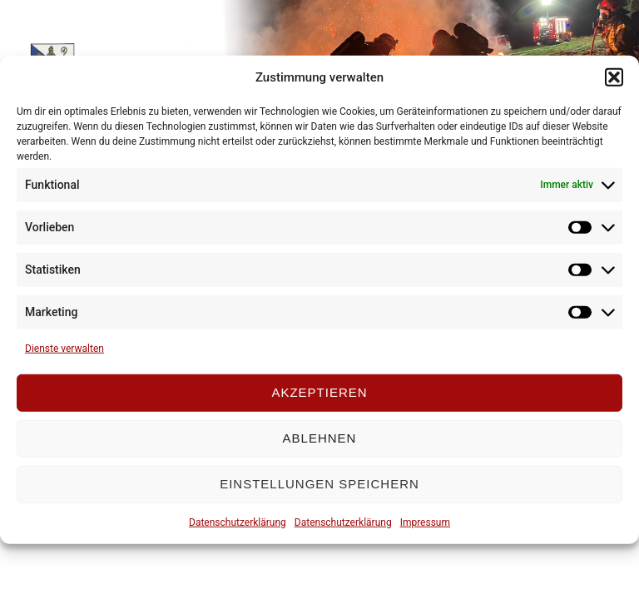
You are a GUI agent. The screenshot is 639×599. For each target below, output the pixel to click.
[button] (614, 77)
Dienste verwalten (64, 348)
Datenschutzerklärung (237, 521)
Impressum (425, 521)
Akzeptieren (319, 392)
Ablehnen (320, 438)
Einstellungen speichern (319, 484)
